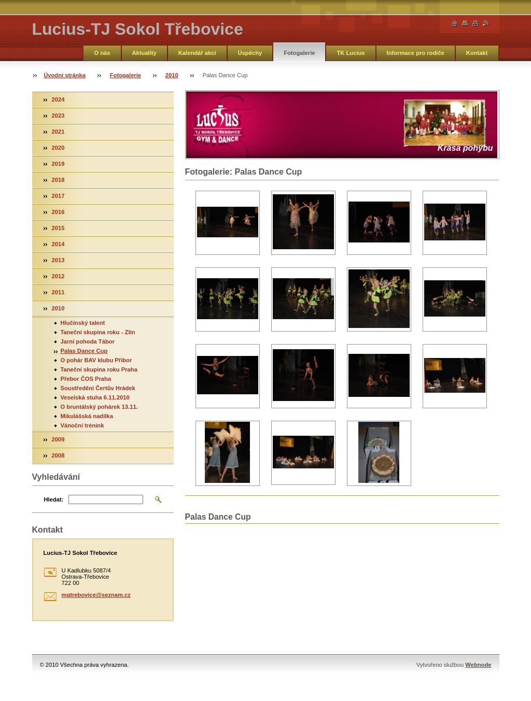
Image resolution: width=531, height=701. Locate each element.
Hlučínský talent (83, 323)
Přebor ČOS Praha (86, 379)
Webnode (478, 665)
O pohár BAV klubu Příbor (96, 360)
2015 (58, 228)
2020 (58, 148)
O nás (102, 53)
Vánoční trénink (82, 425)
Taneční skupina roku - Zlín (98, 332)
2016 (58, 212)
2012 (58, 276)
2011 (58, 292)
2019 (58, 164)
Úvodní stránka (65, 75)
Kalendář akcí (197, 53)
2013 (58, 260)
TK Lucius (351, 53)
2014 (58, 244)
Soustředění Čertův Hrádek (98, 388)
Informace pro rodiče (415, 53)
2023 (58, 115)
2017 (58, 196)
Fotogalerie (299, 53)
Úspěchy (250, 53)
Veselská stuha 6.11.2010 (95, 397)
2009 (58, 439)
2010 (171, 75)
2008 (58, 455)
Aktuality (144, 53)
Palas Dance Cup (84, 351)
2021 (58, 131)
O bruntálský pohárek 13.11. (99, 407)
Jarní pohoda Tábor (88, 341)
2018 (58, 180)
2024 (58, 99)
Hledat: (54, 499)
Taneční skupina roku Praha (99, 369)
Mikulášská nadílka (87, 416)
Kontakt (477, 53)
